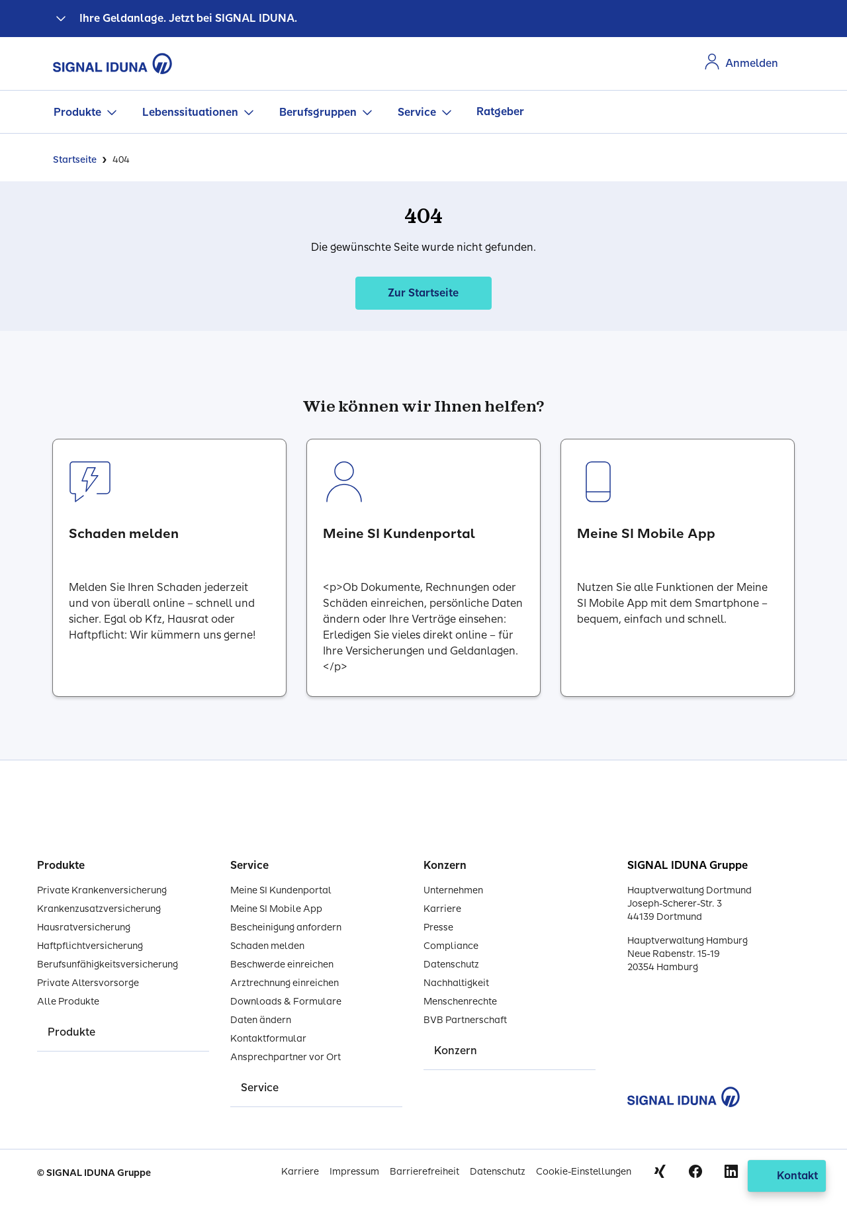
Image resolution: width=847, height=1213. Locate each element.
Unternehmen (453, 890)
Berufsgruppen (318, 112)
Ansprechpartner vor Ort (285, 1057)
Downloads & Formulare (285, 1001)
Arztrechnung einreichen (284, 983)
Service (417, 112)
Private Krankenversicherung (102, 890)
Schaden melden (267, 946)
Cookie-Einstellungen (583, 1171)
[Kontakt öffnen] (787, 1176)
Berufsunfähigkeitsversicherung (107, 964)
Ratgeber (500, 111)
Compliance (451, 946)
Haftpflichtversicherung (90, 946)
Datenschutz (451, 964)
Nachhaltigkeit (456, 983)
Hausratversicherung (83, 927)
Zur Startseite (423, 293)
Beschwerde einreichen (282, 964)
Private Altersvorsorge (88, 983)
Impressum (354, 1171)
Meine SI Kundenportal (281, 890)
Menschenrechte (460, 1001)
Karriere (442, 909)
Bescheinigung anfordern (285, 927)
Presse (438, 927)
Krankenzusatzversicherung (99, 909)
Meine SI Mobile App (276, 909)
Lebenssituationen (190, 112)
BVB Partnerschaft (465, 1020)
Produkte (77, 112)
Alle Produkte (68, 1001)
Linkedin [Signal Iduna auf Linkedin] (731, 1171)
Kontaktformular (268, 1038)
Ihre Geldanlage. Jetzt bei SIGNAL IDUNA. (188, 18)
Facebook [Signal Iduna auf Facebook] (695, 1171)
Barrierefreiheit (424, 1171)
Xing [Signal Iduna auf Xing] (659, 1171)
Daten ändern (260, 1020)
